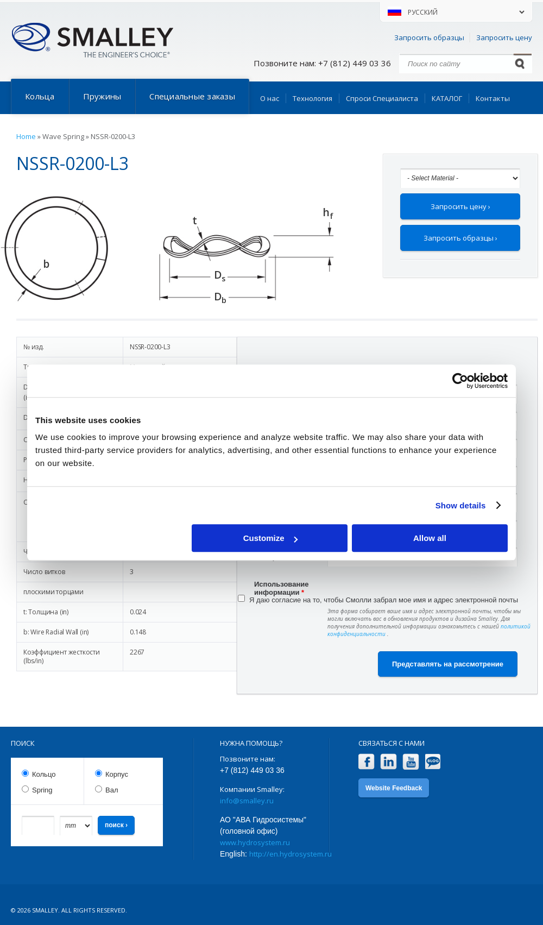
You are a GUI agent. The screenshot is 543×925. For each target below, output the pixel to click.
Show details (460, 505)
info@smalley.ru (247, 801)
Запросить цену (504, 37)
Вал (111, 790)
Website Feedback (393, 788)
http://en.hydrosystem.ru (290, 854)
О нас (269, 98)
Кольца (40, 96)
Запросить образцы (429, 37)
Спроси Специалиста (382, 98)
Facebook (366, 761)
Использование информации (281, 585)
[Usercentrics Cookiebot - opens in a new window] (460, 381)
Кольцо (43, 774)
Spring (42, 790)
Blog (433, 761)
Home (26, 136)
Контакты (493, 98)
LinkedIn (388, 761)
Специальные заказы (192, 96)
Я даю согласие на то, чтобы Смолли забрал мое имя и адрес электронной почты (383, 600)
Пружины (102, 96)
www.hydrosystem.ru (255, 842)
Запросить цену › (460, 206)
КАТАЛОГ (447, 98)
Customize (270, 538)
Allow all (429, 538)
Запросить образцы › (460, 238)
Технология (312, 98)
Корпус (116, 774)
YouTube (410, 761)
